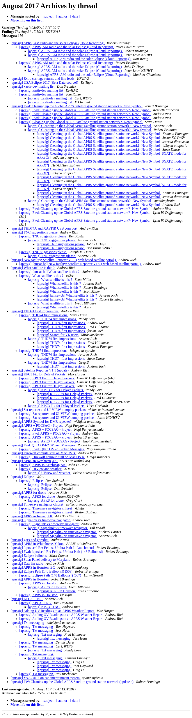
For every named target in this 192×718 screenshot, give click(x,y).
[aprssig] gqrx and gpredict (30, 540)
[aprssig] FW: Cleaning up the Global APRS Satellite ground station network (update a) (72, 682)
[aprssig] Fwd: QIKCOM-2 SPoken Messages (43, 445)
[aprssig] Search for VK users (58, 335)
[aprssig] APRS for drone (29, 492)
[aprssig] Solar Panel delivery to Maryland (41, 559)
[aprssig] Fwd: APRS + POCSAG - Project (49, 433)
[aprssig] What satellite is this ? (33, 268)
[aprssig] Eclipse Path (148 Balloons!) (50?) (42, 571)
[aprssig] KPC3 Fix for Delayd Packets (38, 374)
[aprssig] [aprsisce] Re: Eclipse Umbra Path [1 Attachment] (53, 548)
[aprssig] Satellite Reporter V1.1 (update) (40, 370)
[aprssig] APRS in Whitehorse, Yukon (37, 544)
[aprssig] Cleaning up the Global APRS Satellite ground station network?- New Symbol (81, 122)
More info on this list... (27, 20)
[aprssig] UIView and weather (40, 469)
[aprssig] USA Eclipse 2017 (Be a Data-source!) (45, 82)
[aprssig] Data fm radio (27, 563)
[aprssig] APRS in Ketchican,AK (34, 461)
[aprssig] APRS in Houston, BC (33, 567)
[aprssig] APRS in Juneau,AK (32, 516)
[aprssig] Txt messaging (28, 622)
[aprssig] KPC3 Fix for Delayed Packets (56, 406)
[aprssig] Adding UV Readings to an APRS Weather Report (53, 611)
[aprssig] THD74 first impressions (35, 311)
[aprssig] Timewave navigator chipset (37, 504)
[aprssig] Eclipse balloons (29, 555)
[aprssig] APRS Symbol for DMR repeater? (42, 421)
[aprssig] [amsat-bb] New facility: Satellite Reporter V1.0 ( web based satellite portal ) (80, 264)
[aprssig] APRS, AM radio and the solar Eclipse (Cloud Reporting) (58, 43)
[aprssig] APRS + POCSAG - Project (37, 425)
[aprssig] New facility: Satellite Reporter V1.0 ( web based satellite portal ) (64, 260)
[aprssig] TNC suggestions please (34, 232)
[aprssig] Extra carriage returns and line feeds (43, 78)
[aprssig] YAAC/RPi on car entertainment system (45, 678)
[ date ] (75, 16)
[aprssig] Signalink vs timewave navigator (41, 520)
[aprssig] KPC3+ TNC (27, 599)
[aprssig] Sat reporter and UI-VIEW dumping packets (49, 410)
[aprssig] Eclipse (23, 477)
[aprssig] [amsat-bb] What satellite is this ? (49, 272)
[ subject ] (48, 16)
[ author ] (62, 16)
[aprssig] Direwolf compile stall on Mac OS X (43, 453)
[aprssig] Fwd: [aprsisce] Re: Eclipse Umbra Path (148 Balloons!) (57, 552)
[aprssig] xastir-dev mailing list (33, 86)
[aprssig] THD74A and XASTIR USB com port (44, 228)
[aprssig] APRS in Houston (30, 579)
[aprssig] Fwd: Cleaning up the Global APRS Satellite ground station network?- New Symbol (76, 106)
